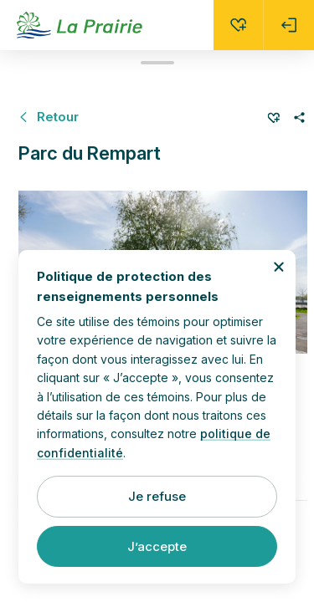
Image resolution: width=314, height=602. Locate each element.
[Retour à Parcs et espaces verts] (48, 117)
